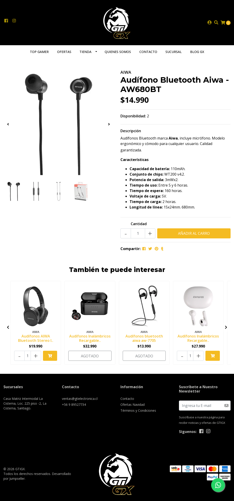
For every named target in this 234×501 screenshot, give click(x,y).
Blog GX (197, 52)
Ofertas (64, 52)
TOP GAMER (39, 52)
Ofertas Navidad (132, 404)
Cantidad (139, 223)
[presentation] (8, 124)
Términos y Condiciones (138, 410)
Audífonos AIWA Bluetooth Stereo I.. (35, 338)
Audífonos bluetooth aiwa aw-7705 (144, 338)
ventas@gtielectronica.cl (80, 398)
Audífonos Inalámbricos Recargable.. (90, 338)
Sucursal (173, 52)
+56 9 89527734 (74, 404)
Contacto (148, 52)
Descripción (130, 130)
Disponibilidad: (133, 116)
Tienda (85, 52)
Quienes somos (118, 52)
